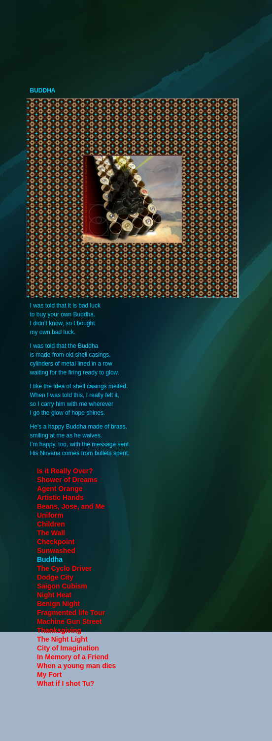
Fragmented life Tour (71, 613)
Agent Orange (60, 489)
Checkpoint (55, 542)
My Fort (49, 675)
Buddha (50, 559)
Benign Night (58, 604)
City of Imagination (68, 648)
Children (51, 524)
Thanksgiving (59, 630)
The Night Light (62, 639)
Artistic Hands (60, 497)
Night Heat (54, 595)
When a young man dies (76, 666)
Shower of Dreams (67, 480)
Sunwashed (56, 551)
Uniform (50, 515)
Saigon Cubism (62, 586)
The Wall (51, 533)
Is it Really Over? (65, 471)
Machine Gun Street (69, 621)
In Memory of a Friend (72, 657)
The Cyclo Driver (64, 568)
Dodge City (55, 577)
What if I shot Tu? (65, 683)
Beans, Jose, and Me (71, 506)
